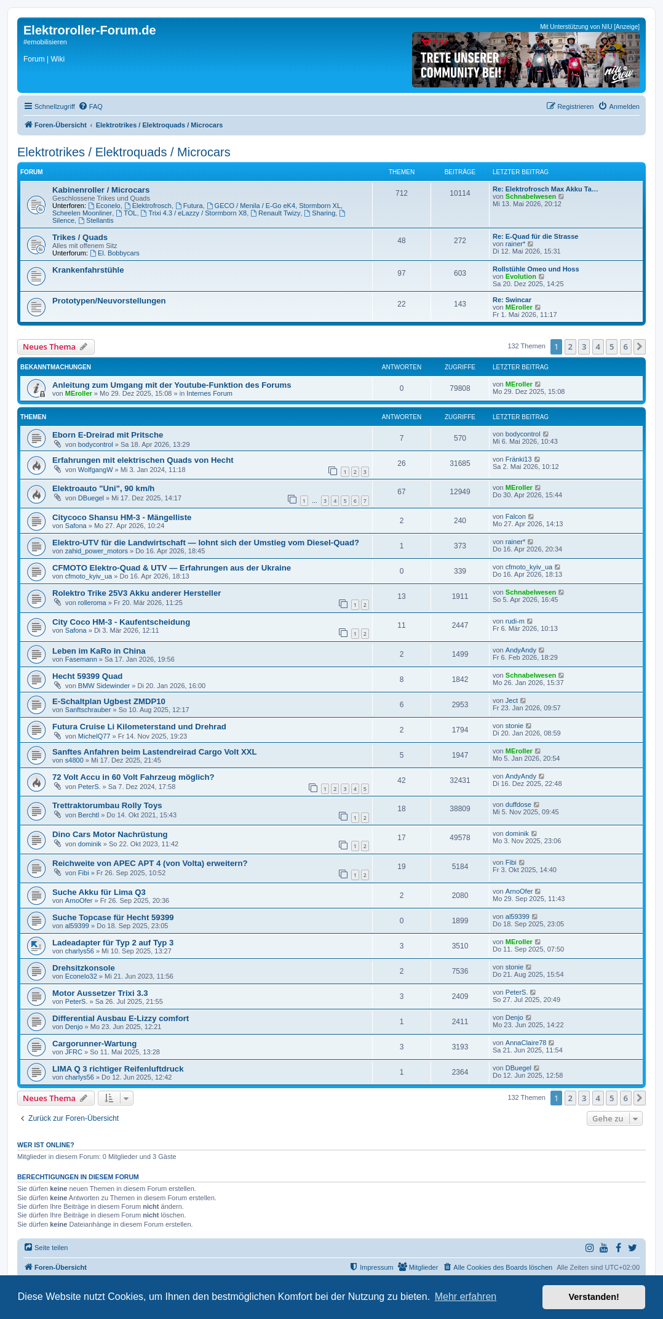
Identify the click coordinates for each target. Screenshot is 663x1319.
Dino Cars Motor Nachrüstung (110, 834)
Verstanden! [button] (594, 1297)
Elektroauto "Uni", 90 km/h (103, 488)
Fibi (83, 872)
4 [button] (598, 346)
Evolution (521, 276)
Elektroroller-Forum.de (89, 30)
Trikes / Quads (80, 237)
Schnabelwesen (531, 196)
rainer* (515, 243)
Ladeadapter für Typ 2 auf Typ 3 (112, 942)
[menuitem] (90, 106)
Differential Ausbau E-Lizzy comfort (120, 1018)
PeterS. (89, 786)
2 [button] (570, 346)
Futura (189, 205)
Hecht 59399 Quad (87, 676)
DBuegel (91, 498)
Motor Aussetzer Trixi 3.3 (100, 993)
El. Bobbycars (115, 253)
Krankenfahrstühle (88, 270)
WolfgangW (95, 469)
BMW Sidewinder (104, 685)
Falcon (516, 516)
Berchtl (88, 815)
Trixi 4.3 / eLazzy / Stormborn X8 (194, 213)
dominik (89, 844)
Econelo (104, 205)
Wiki (57, 59)
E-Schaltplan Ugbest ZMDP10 (108, 701)
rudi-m (515, 621)
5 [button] (611, 346)
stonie (514, 725)
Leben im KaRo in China (99, 650)
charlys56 (79, 951)
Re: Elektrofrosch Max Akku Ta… (545, 189)
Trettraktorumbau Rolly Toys (107, 805)
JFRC (73, 1052)
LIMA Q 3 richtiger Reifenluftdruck (117, 1068)
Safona (76, 525)
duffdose (518, 804)
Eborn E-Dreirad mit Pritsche (107, 434)
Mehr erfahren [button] (466, 1296)
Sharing (320, 213)
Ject (512, 700)
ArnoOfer (79, 900)
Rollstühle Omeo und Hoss (536, 269)
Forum (34, 59)
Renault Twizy (275, 213)
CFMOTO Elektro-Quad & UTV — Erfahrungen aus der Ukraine (171, 567)
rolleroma (92, 602)
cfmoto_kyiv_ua (88, 576)
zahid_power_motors (96, 551)
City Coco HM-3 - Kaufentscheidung (121, 622)
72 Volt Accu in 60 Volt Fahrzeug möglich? (133, 777)
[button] (639, 346)
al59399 (77, 925)
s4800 (74, 760)
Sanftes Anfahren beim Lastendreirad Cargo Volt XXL (154, 751)
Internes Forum (209, 393)
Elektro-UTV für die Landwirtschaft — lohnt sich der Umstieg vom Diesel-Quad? (205, 542)
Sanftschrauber (88, 709)
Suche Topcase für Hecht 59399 (113, 917)
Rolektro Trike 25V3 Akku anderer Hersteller (136, 593)
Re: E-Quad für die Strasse (535, 236)
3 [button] (584, 346)
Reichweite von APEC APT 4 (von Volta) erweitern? (150, 863)
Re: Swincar (512, 299)
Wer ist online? (45, 1145)
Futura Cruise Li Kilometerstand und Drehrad (139, 726)
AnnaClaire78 (526, 1042)
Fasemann (81, 659)
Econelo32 (81, 976)
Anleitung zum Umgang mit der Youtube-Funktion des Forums (172, 385)
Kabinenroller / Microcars (100, 189)
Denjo (74, 1026)
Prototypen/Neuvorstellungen (109, 300)
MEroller (519, 307)
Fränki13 (519, 459)
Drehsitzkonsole (83, 967)
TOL (126, 213)
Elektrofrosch (148, 205)
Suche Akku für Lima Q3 (99, 892)
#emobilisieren (45, 42)
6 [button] (626, 346)
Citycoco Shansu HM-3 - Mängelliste (121, 517)
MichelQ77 (94, 736)
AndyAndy (521, 650)
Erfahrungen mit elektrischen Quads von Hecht (143, 460)
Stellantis (95, 220)
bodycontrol (95, 444)
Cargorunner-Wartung (94, 1043)
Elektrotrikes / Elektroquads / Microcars (124, 152)
